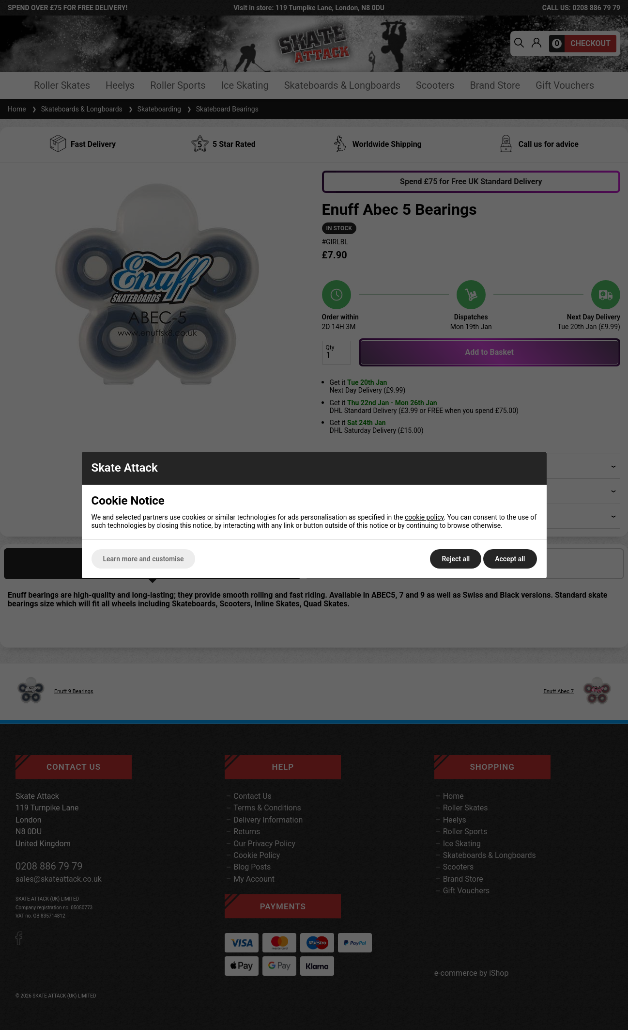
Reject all (456, 559)
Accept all (510, 559)
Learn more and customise (143, 559)
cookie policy (424, 517)
